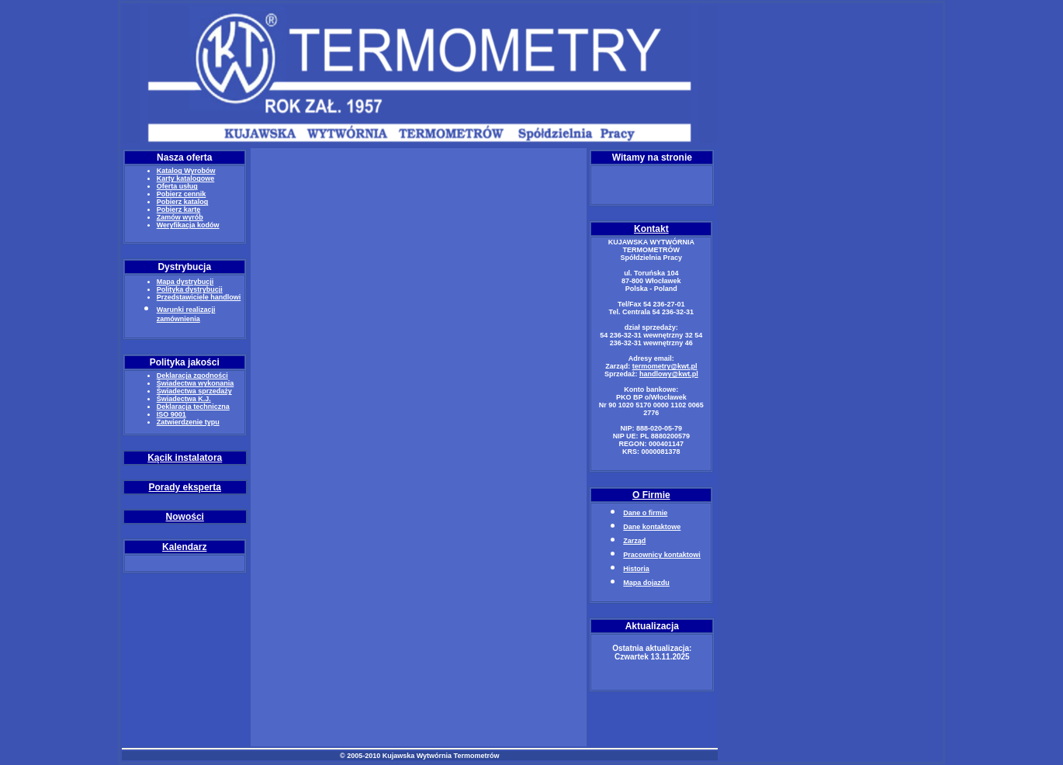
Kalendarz (184, 547)
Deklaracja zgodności (192, 375)
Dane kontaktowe (651, 527)
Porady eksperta (185, 487)
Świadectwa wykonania (195, 383)
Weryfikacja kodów (188, 225)
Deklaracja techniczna (193, 406)
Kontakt (651, 228)
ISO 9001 (171, 414)
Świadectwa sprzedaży (194, 391)
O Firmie (651, 495)
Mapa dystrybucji (185, 282)
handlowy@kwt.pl (668, 374)
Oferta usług (177, 186)
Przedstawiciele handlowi (199, 297)
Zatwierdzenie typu (188, 422)
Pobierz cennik (181, 194)
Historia (636, 569)
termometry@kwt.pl (665, 366)
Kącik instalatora (184, 457)
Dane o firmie (645, 513)
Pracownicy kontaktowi (662, 555)
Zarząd (634, 541)
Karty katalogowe (186, 178)
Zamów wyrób (180, 217)
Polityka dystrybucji (190, 289)
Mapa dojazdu (646, 583)
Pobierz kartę (179, 209)
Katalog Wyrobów (186, 171)
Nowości (185, 516)
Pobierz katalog (183, 202)
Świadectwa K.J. (184, 399)
